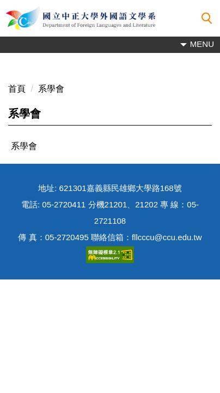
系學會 (51, 88)
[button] (207, 18)
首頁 (17, 88)
